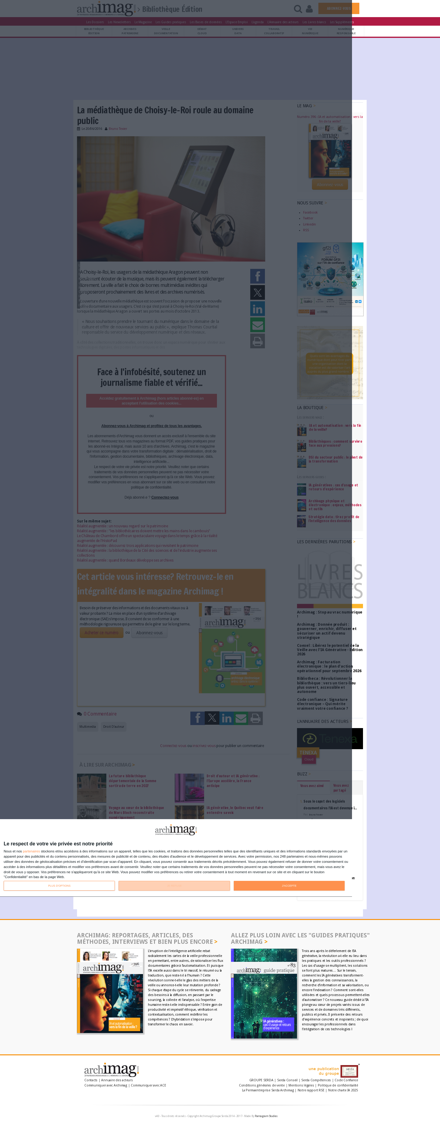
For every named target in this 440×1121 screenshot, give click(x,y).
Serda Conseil (287, 1080)
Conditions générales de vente (262, 1085)
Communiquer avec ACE (148, 1085)
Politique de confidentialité (338, 1085)
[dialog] (176, 858)
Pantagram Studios (266, 1116)
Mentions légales (301, 1085)
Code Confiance (346, 1080)
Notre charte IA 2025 (343, 1090)
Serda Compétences (316, 1080)
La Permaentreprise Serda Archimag (268, 1090)
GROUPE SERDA (261, 1080)
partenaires (31, 851)
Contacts (90, 1080)
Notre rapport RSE (311, 1090)
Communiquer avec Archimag (105, 1085)
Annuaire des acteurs (117, 1080)
